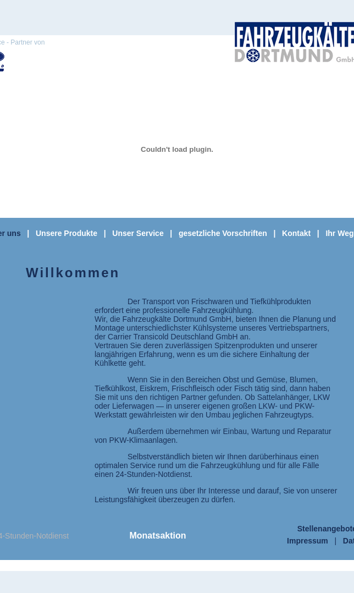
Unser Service (137, 233)
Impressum (307, 540)
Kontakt (296, 233)
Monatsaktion (157, 535)
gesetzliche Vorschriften (223, 233)
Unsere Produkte (66, 233)
